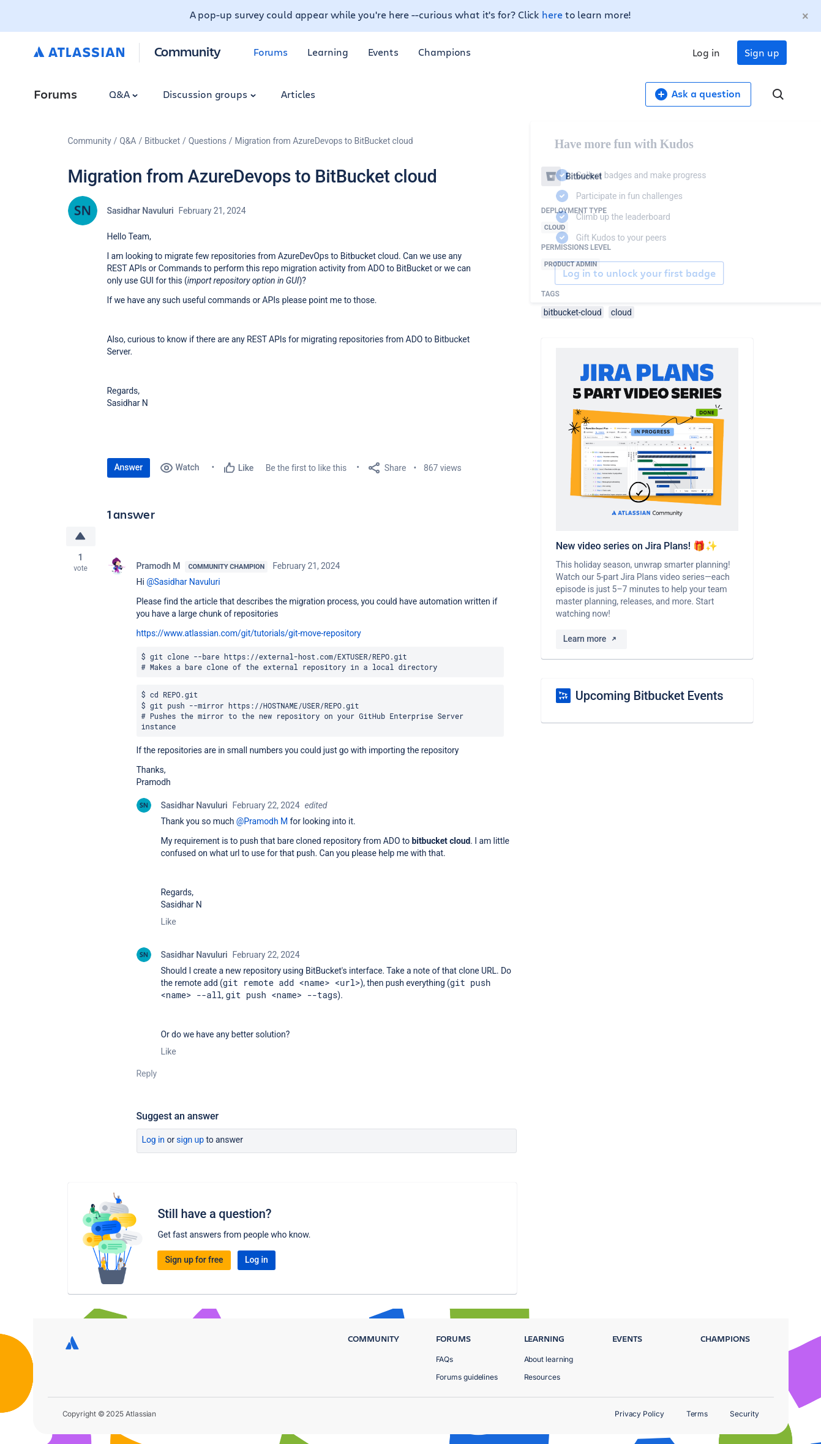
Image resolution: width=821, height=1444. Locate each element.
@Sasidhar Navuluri (183, 582)
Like (168, 922)
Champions (444, 51)
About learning (549, 1359)
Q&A (123, 94)
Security (744, 1413)
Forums (270, 51)
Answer (128, 467)
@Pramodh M (262, 821)
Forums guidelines (467, 1377)
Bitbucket (162, 141)
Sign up (761, 52)
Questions (208, 141)
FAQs (445, 1359)
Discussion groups (209, 94)
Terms (697, 1413)
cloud (621, 312)
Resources (542, 1377)
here (552, 14)
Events (383, 51)
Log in (706, 52)
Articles (298, 94)
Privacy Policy (639, 1413)
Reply (147, 1073)
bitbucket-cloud (573, 312)
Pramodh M (159, 566)
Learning (327, 51)
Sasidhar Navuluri (140, 211)
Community (187, 51)
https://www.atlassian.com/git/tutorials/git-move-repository (249, 633)
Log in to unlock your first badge (555, 273)
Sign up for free (194, 1260)
